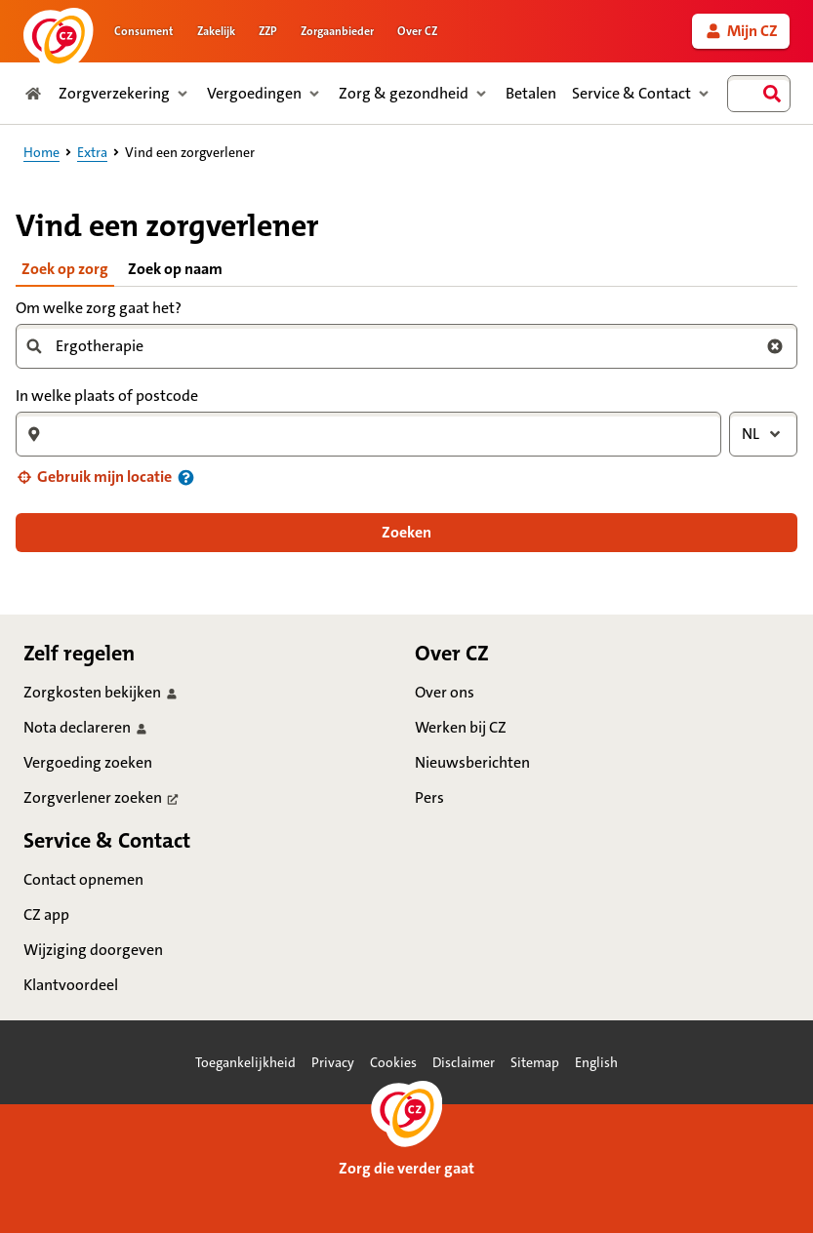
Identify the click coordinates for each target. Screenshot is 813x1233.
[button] (94, 477)
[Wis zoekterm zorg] (774, 346)
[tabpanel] (406, 423)
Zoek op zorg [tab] (64, 269)
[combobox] (759, 93)
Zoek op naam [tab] (175, 269)
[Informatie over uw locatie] (186, 477)
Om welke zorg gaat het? (99, 308)
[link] (741, 31)
